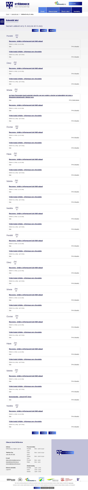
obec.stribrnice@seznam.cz (13, 460)
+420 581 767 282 (10, 454)
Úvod (42, 11)
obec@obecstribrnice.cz (12, 462)
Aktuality (76, 46)
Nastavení (52, 487)
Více (10, 46)
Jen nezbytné (44, 487)
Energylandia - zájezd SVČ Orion (20, 397)
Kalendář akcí (15, 14)
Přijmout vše (36, 487)
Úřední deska (75, 100)
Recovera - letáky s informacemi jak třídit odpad (26, 41)
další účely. (71, 482)
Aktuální (43, 30)
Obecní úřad (53, 11)
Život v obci (65, 11)
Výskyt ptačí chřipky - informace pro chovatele (25, 51)
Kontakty (77, 11)
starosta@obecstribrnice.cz (13, 464)
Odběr (73, 3)
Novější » (53, 30)
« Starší (35, 30)
